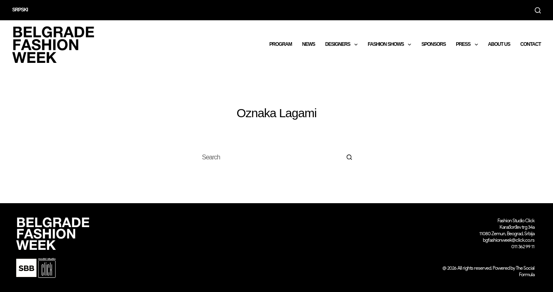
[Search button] (349, 157)
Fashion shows (391, 44)
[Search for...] (268, 157)
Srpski (20, 10)
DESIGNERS (343, 44)
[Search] (538, 10)
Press (468, 44)
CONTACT (530, 44)
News (308, 44)
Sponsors (433, 44)
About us (499, 44)
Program (280, 44)
